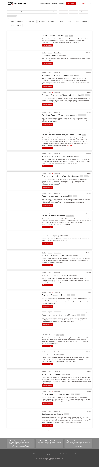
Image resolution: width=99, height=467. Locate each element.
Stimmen (61, 3)
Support (22, 454)
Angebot (54, 3)
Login (83, 3)
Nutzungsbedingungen (45, 454)
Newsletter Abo (64, 454)
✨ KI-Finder (52, 12)
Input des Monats (74, 454)
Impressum (56, 454)
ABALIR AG (51, 460)
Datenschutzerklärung (31, 454)
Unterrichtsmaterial (44, 3)
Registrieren (71, 3)
